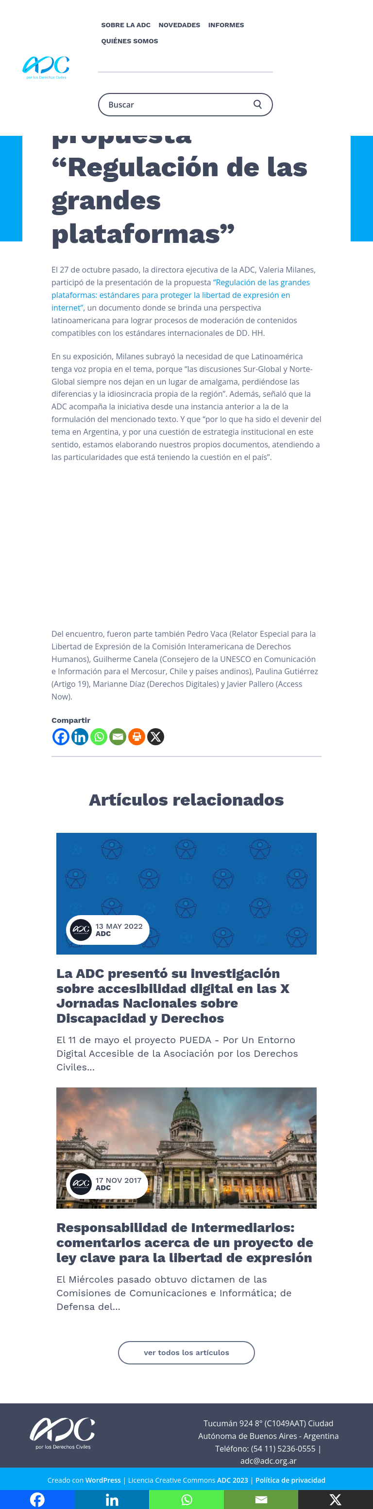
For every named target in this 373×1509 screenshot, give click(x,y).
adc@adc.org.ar (268, 1460)
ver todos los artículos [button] (186, 1352)
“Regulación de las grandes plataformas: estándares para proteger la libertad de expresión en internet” (180, 295)
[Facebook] (60, 736)
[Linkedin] (79, 736)
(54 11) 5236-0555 (283, 1448)
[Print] (136, 736)
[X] (155, 736)
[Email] (117, 736)
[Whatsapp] (98, 736)
